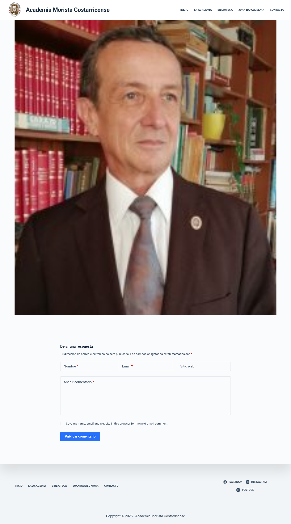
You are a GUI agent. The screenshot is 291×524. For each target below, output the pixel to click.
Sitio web (187, 366)
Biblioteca (225, 9)
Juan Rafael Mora (251, 9)
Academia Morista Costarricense (68, 10)
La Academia (203, 9)
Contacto (277, 9)
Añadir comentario (79, 382)
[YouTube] (245, 490)
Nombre (71, 366)
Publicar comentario (80, 436)
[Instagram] (256, 482)
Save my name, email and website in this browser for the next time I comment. (117, 423)
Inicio (184, 9)
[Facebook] (232, 482)
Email (127, 366)
